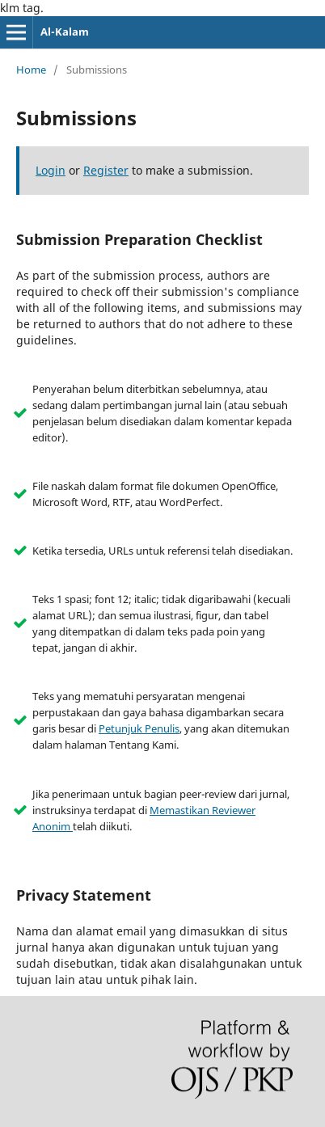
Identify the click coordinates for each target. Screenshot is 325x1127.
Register (106, 170)
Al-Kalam (64, 31)
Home (31, 69)
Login (50, 170)
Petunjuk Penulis (139, 728)
